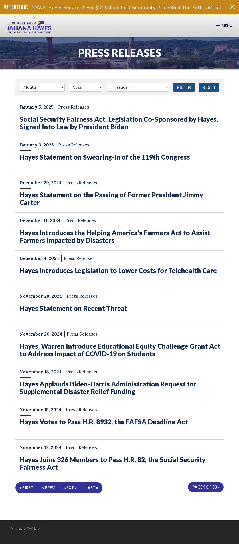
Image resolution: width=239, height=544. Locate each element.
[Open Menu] (224, 25)
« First (26, 487)
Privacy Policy (25, 529)
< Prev (48, 487)
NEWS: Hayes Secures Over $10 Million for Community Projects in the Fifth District (126, 7)
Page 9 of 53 (205, 487)
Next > (70, 487)
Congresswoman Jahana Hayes (29, 27)
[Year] (86, 87)
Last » (92, 487)
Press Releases (119, 52)
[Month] (42, 87)
